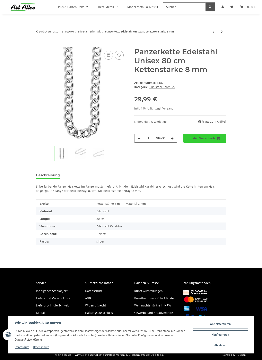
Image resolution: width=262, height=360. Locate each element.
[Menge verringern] (138, 138)
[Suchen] (184, 6)
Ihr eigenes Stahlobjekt (52, 291)
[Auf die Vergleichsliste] (108, 55)
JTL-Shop (241, 355)
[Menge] (148, 138)
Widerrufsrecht (95, 305)
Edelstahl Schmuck (162, 87)
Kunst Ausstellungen (148, 291)
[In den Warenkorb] (39, 45)
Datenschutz (41, 347)
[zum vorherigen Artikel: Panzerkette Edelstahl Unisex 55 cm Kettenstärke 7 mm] (213, 31)
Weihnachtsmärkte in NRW (152, 305)
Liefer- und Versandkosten (54, 298)
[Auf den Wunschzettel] (119, 55)
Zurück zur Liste (48, 31)
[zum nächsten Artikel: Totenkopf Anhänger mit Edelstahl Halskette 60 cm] (222, 31)
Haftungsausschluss (99, 313)
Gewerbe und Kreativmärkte (153, 313)
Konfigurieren (220, 335)
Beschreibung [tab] (48, 175)
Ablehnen (220, 345)
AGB (88, 298)
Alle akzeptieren (220, 324)
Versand (168, 108)
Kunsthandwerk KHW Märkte (154, 298)
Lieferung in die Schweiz (53, 305)
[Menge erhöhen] (172, 138)
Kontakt (41, 313)
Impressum (22, 347)
